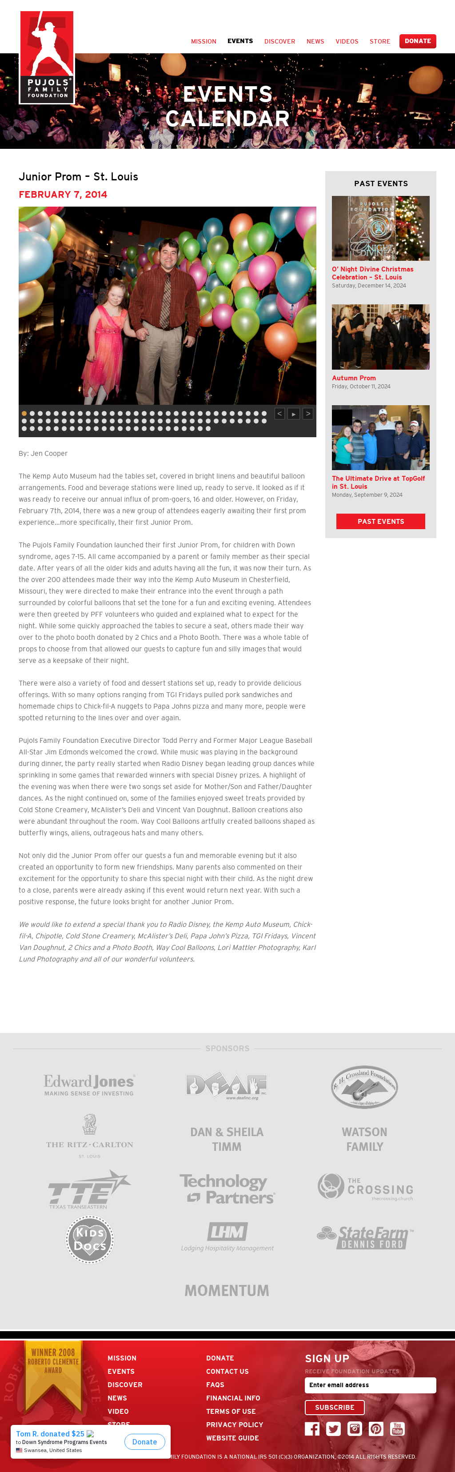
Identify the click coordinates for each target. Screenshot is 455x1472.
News (315, 41)
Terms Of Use (231, 1411)
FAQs (215, 1384)
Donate (418, 41)
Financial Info (233, 1398)
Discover (279, 41)
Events (240, 41)
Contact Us (227, 1371)
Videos (347, 41)
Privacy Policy (234, 1424)
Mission (203, 41)
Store (380, 41)
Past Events (381, 521)
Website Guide (232, 1438)
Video (118, 1411)
